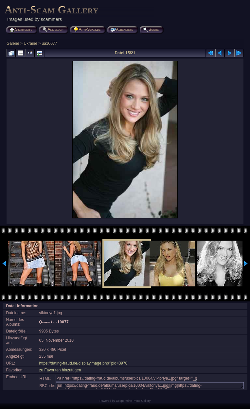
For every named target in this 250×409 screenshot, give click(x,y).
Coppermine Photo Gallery (133, 400)
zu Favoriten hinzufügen (60, 370)
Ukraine (30, 43)
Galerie (13, 43)
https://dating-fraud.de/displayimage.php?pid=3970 (83, 363)
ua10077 (49, 43)
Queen (44, 322)
